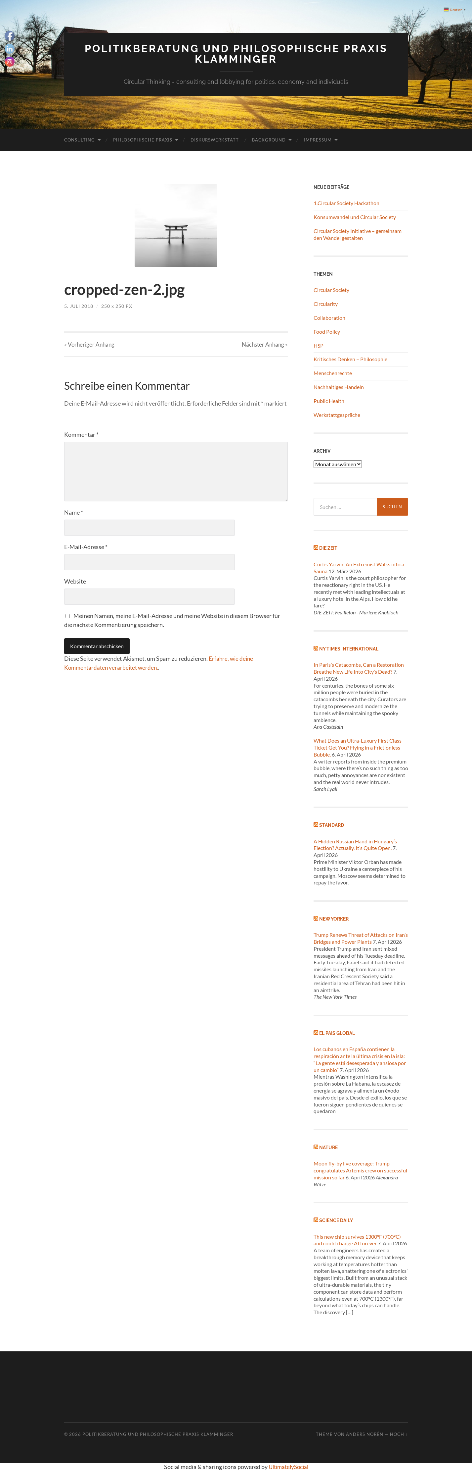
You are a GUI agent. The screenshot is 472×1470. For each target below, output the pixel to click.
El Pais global (337, 1033)
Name (73, 512)
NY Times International (348, 648)
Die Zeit (328, 547)
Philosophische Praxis (142, 139)
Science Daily (336, 1220)
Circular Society (331, 289)
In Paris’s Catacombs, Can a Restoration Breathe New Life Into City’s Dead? (359, 667)
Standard (331, 824)
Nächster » (265, 344)
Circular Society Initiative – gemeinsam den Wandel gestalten (358, 233)
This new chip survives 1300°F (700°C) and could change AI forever (357, 1239)
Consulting (79, 139)
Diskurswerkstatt (215, 139)
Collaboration (329, 317)
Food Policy (327, 331)
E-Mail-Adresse (85, 546)
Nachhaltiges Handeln (339, 386)
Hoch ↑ (399, 1434)
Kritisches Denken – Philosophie (350, 359)
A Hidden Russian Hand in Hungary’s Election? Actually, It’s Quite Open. (355, 844)
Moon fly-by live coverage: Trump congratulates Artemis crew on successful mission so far (360, 1170)
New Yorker (334, 918)
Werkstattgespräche (337, 414)
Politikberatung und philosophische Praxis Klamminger (236, 53)
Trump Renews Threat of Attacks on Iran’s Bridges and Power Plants (361, 937)
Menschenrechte (333, 372)
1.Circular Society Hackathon (346, 202)
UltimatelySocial (288, 1466)
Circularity (326, 303)
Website (75, 581)
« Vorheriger (89, 344)
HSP (318, 345)
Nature (328, 1147)
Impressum (318, 139)
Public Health (329, 400)
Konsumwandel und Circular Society (355, 216)
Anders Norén (364, 1434)
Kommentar (81, 434)
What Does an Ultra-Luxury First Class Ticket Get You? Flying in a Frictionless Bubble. (358, 747)
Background (269, 139)
